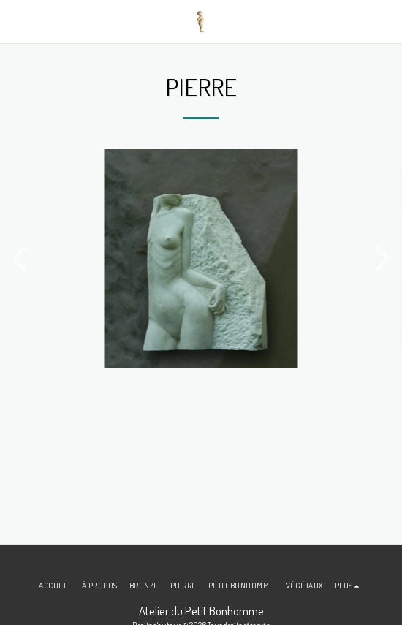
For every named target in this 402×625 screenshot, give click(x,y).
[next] (380, 259)
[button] (16, 21)
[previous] (22, 259)
